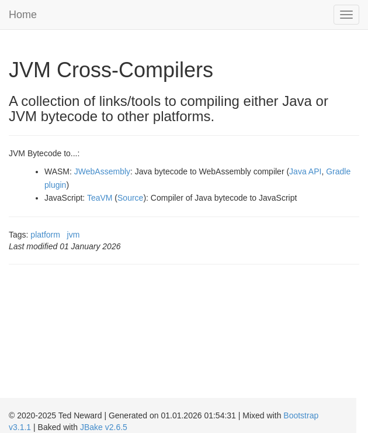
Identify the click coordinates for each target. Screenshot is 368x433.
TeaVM (100, 197)
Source (130, 197)
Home (23, 14)
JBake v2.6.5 (103, 427)
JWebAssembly (102, 171)
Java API (305, 171)
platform (45, 234)
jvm (73, 234)
